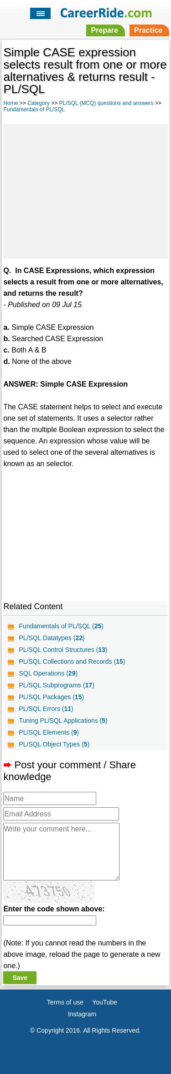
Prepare (104, 30)
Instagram (82, 1014)
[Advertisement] (85, 190)
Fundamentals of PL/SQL (34, 109)
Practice (148, 30)
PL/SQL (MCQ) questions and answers (106, 103)
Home (10, 103)
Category (38, 103)
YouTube (104, 1002)
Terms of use (65, 1002)
